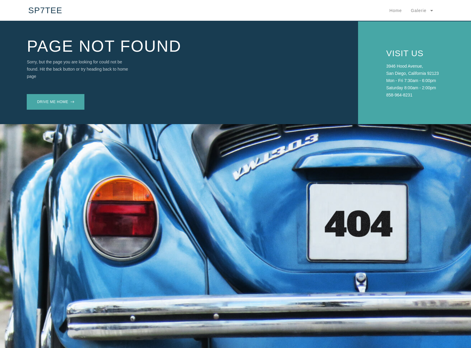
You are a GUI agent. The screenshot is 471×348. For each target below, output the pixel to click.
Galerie (422, 10)
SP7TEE (45, 10)
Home (395, 10)
